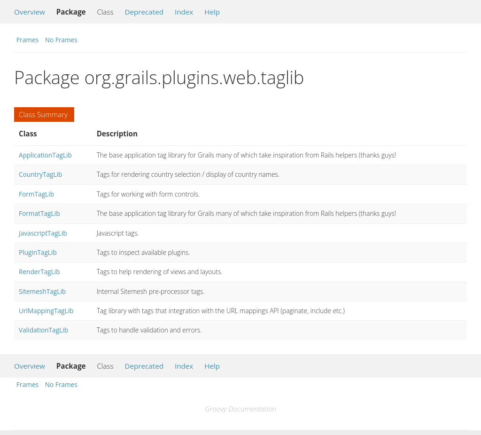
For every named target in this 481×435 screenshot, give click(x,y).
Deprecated (143, 11)
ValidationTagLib (43, 329)
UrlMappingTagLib (46, 310)
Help (212, 11)
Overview (29, 11)
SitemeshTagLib (42, 291)
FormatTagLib (39, 213)
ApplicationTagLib (45, 154)
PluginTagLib (38, 252)
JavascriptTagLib (43, 233)
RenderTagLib (39, 271)
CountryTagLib (40, 174)
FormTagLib (36, 194)
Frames (27, 39)
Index (184, 11)
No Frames (61, 39)
